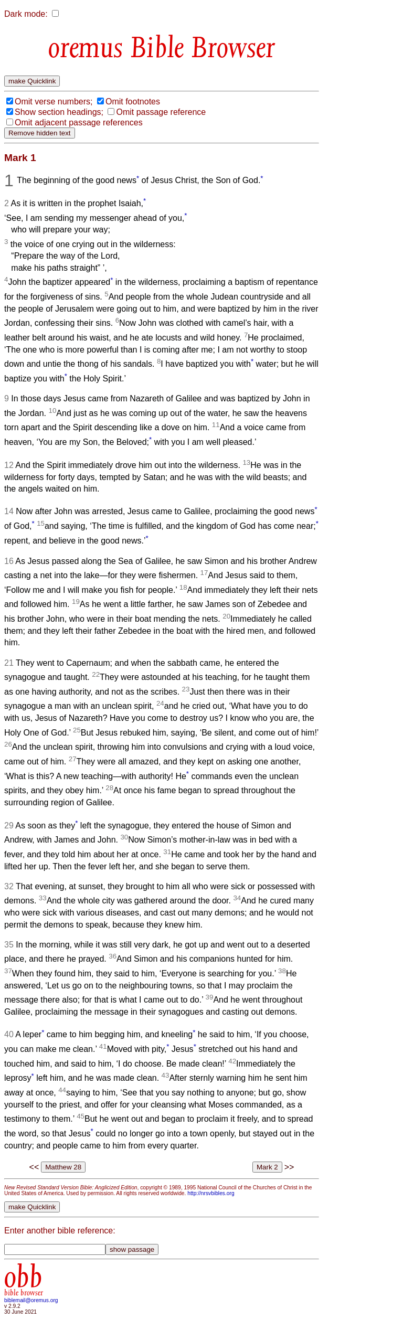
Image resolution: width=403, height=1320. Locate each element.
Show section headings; (59, 112)
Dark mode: (26, 13)
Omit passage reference (161, 112)
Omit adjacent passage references (79, 122)
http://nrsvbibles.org (210, 1193)
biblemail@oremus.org (31, 1300)
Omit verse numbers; (53, 101)
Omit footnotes (132, 101)
